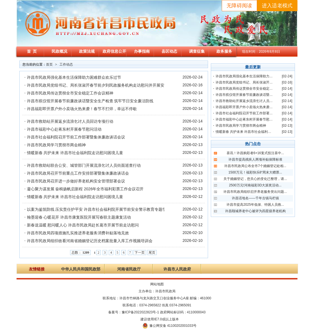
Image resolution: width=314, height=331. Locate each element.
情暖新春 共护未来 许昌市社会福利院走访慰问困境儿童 (75, 153)
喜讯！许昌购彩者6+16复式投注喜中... (255, 153)
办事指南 (142, 51)
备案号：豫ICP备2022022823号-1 (133, 312)
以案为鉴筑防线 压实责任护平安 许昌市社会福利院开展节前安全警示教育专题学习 (98, 209)
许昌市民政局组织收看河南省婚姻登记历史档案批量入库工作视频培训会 (90, 241)
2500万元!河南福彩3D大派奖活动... (255, 185)
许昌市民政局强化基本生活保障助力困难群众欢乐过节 (74, 77)
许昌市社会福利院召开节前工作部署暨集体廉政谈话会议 (76, 137)
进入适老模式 (277, 5)
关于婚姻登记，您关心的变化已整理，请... (255, 179)
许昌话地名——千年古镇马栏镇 (255, 198)
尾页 (152, 252)
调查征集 (197, 51)
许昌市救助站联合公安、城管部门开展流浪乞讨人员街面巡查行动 (84, 165)
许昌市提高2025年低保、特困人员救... (255, 205)
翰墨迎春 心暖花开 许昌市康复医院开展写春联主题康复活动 (79, 217)
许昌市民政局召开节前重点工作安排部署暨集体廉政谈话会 (78, 173)
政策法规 (87, 51)
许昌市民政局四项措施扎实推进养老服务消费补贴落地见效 (78, 233)
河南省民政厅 (129, 269)
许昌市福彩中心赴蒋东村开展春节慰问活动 (64, 129)
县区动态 (169, 51)
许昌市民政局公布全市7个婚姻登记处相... (255, 166)
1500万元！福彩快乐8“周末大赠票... (255, 172)
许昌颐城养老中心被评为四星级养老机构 (255, 211)
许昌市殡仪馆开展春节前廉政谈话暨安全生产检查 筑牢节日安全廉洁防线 (90, 101)
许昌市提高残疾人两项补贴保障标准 (255, 159)
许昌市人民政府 (177, 269)
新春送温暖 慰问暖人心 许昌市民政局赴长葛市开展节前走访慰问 (83, 225)
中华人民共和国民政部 (80, 269)
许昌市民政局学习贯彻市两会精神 (56, 145)
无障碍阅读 (239, 5)
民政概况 (59, 51)
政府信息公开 (114, 51)
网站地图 (157, 284)
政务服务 (224, 51)
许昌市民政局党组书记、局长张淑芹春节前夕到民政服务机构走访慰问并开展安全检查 (101, 85)
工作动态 (66, 64)
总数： (80, 252)
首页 (49, 64)
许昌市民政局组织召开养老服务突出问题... (255, 192)
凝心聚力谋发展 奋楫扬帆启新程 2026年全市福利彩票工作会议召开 (85, 189)
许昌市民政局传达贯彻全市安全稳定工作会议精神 (70, 93)
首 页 (32, 51)
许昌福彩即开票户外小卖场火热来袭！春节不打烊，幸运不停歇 (82, 109)
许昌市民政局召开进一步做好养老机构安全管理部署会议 (76, 181)
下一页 (140, 252)
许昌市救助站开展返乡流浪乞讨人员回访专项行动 (70, 121)
